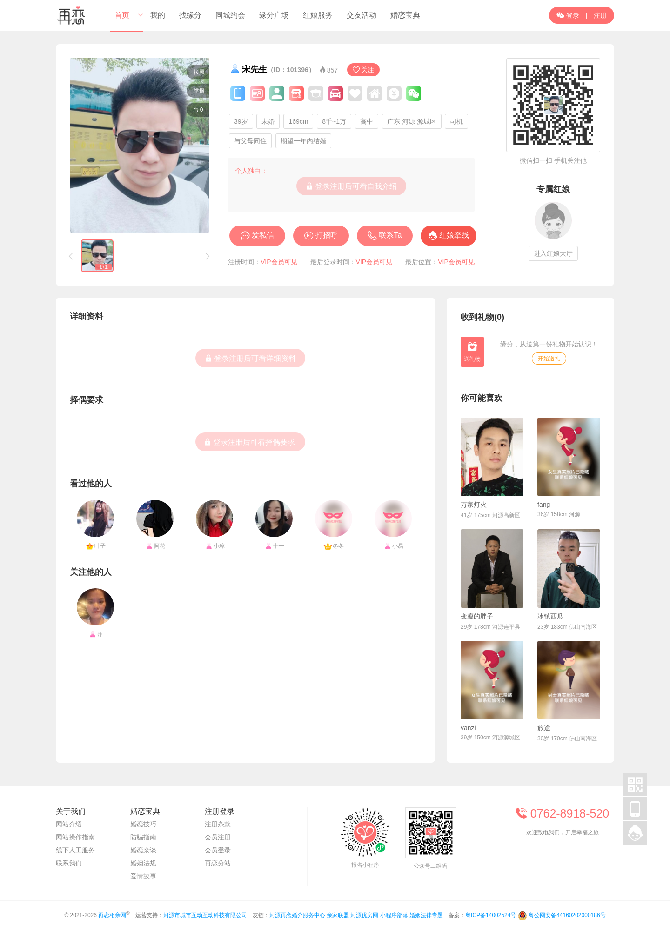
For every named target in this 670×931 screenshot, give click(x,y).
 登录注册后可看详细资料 (250, 358)
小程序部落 (394, 915)
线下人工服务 (75, 850)
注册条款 (218, 824)
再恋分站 (218, 863)
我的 (157, 15)
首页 (121, 15)
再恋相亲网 (112, 915)
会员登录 (218, 850)
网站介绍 (69, 824)
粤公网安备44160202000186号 (567, 915)
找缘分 (190, 15)
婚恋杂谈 (143, 850)
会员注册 (218, 837)
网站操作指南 (75, 837)
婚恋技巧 (143, 824)
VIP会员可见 (279, 262)
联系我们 (69, 863)
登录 (567, 15)
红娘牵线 (454, 235)
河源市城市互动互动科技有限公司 (205, 915)
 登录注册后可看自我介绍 (351, 186)
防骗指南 (143, 837)
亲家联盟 (338, 915)
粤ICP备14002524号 (490, 915)
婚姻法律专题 (426, 915)
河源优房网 (364, 915)
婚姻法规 (143, 863)
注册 (600, 15)
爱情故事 (143, 876)
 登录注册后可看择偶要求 (249, 442)
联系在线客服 (563, 857)
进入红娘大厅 (553, 253)
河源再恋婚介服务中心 (297, 915)
